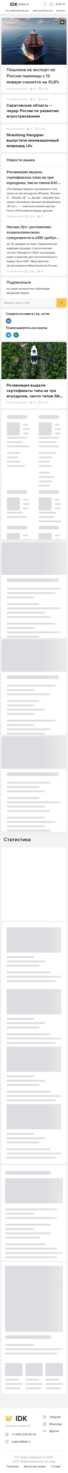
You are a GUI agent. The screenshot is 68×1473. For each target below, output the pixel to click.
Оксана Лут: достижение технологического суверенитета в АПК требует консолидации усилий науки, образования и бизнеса (33, 237)
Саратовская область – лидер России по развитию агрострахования (33, 111)
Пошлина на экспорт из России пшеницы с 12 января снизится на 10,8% (33, 76)
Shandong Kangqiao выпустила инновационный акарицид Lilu (33, 140)
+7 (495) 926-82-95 (24, 1434)
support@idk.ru (21, 1441)
